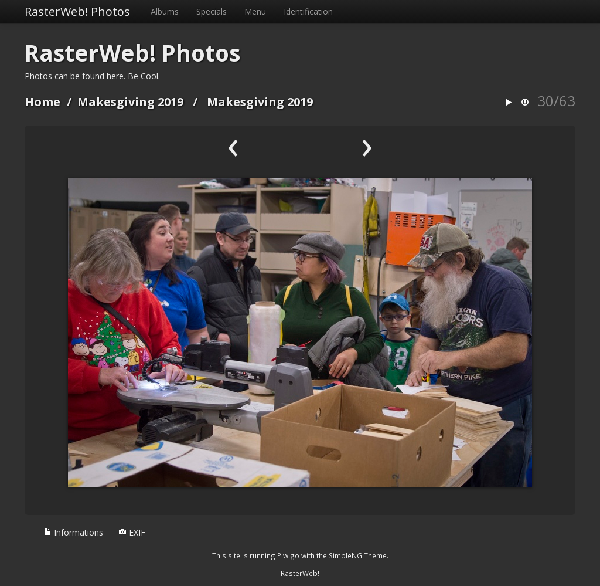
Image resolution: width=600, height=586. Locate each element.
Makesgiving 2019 (130, 102)
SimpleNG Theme (358, 555)
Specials (211, 11)
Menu (255, 11)
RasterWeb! (300, 573)
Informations (73, 532)
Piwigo (288, 555)
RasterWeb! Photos (77, 11)
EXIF (131, 532)
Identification (308, 11)
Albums (165, 11)
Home (42, 102)
